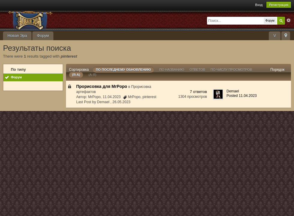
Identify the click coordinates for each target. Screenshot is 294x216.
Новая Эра (17, 35)
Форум (43, 35)
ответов (197, 69)
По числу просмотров (231, 69)
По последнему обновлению (123, 69)
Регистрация (278, 5)
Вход (259, 5)
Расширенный (288, 20)
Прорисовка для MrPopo (101, 86)
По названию (171, 69)
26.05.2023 (121, 102)
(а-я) (92, 74)
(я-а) (76, 74)
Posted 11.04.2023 (241, 96)
